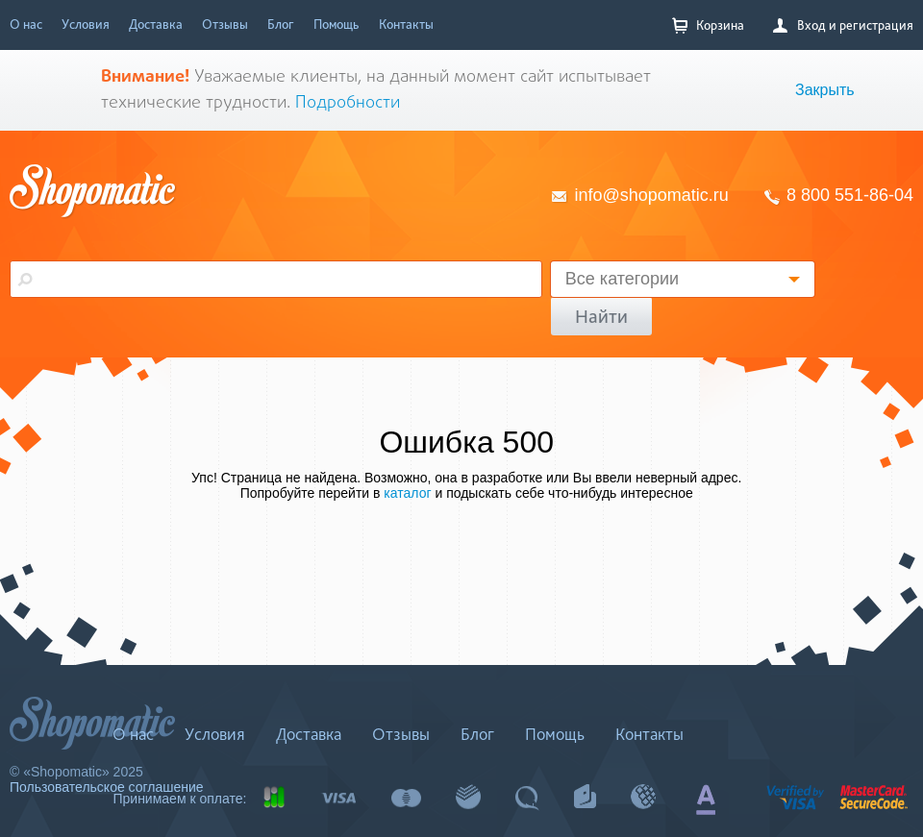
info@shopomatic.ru (652, 195)
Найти (601, 316)
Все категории (622, 278)
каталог (407, 493)
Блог (280, 24)
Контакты (406, 24)
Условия (86, 24)
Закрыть (825, 90)
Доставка (156, 24)
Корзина (708, 25)
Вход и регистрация (843, 25)
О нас (26, 24)
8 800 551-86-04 (849, 195)
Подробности (347, 103)
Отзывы (225, 24)
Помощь (336, 24)
